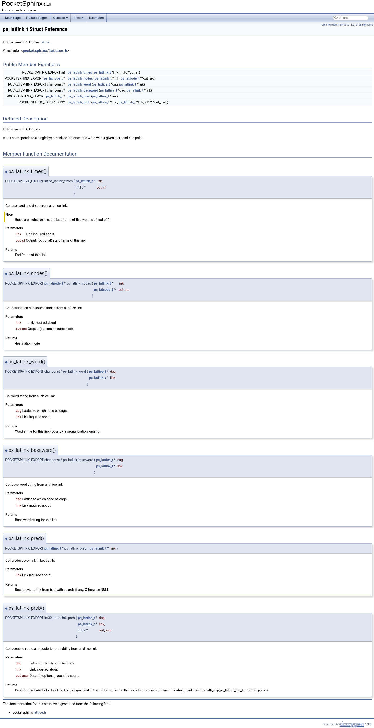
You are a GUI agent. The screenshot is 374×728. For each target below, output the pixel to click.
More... (47, 42)
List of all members (362, 24)
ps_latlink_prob (79, 102)
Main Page (13, 18)
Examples (96, 18)
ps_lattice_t (101, 84)
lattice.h (40, 712)
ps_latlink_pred (79, 96)
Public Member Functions (334, 24)
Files (78, 18)
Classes (60, 18)
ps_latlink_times (80, 72)
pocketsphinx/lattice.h (45, 51)
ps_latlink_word (79, 84)
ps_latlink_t (102, 72)
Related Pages (36, 18)
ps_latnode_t (53, 78)
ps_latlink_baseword (83, 90)
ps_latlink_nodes (80, 78)
